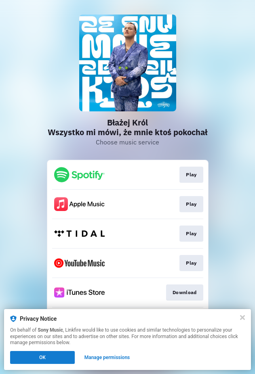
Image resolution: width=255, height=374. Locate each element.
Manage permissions (107, 357)
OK (42, 357)
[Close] (242, 317)
